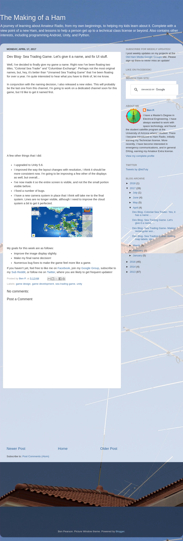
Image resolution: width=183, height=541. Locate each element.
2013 (133, 271)
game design (23, 283)
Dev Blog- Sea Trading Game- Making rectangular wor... (154, 230)
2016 (133, 261)
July (135, 192)
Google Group (90, 268)
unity (79, 283)
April (136, 207)
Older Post (108, 449)
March (137, 245)
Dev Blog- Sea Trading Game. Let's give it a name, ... (152, 221)
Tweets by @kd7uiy (137, 169)
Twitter (51, 272)
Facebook (64, 268)
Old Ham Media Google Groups (144, 56)
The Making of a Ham (33, 17)
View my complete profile (140, 155)
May (135, 202)
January (138, 255)
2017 (133, 188)
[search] (153, 89)
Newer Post (16, 449)
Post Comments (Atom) (35, 456)
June (136, 197)
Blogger (120, 531)
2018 (133, 183)
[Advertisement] (62, 417)
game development (43, 283)
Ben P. (150, 110)
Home (62, 449)
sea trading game (65, 283)
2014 (133, 266)
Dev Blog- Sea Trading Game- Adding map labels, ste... (153, 238)
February (138, 250)
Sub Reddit (18, 272)
